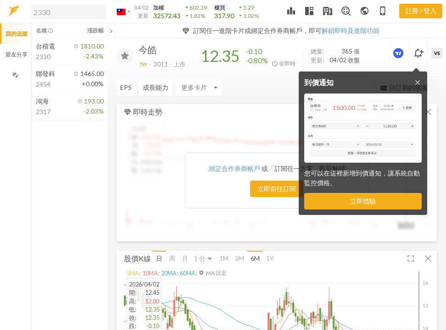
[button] (67, 11)
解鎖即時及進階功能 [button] (350, 30)
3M (239, 258)
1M (224, 258)
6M (255, 258)
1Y (270, 258)
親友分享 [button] (17, 54)
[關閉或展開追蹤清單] (111, 30)
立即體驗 (363, 201)
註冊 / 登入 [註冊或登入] (421, 11)
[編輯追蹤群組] (15, 75)
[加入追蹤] (125, 56)
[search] (68, 12)
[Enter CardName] (139, 87)
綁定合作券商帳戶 (235, 168)
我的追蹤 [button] (17, 33)
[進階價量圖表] (399, 53)
